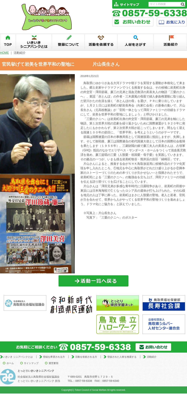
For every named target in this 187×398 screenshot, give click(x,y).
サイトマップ (31, 363)
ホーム (10, 363)
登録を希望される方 (54, 356)
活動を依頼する (101, 42)
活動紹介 (170, 42)
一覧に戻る (94, 281)
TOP (8, 42)
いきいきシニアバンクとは (34, 42)
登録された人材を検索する (122, 356)
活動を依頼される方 (86, 356)
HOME (4, 52)
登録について (68, 42)
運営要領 (53, 363)
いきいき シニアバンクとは (18, 356)
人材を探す (135, 42)
